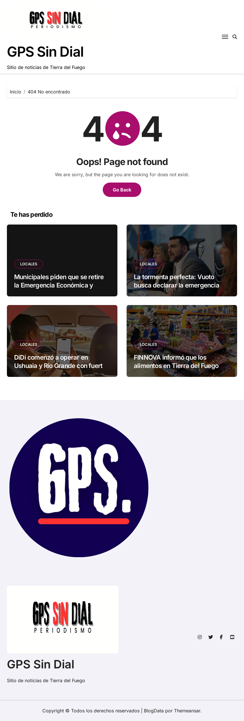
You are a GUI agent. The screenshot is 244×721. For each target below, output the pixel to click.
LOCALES (28, 264)
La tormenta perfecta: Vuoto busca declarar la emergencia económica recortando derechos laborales (180, 289)
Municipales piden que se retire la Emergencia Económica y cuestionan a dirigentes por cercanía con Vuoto (59, 289)
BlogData (154, 711)
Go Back (122, 190)
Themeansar (187, 711)
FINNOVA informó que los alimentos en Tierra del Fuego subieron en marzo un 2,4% (176, 365)
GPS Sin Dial (45, 51)
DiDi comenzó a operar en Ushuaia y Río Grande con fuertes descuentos (61, 365)
